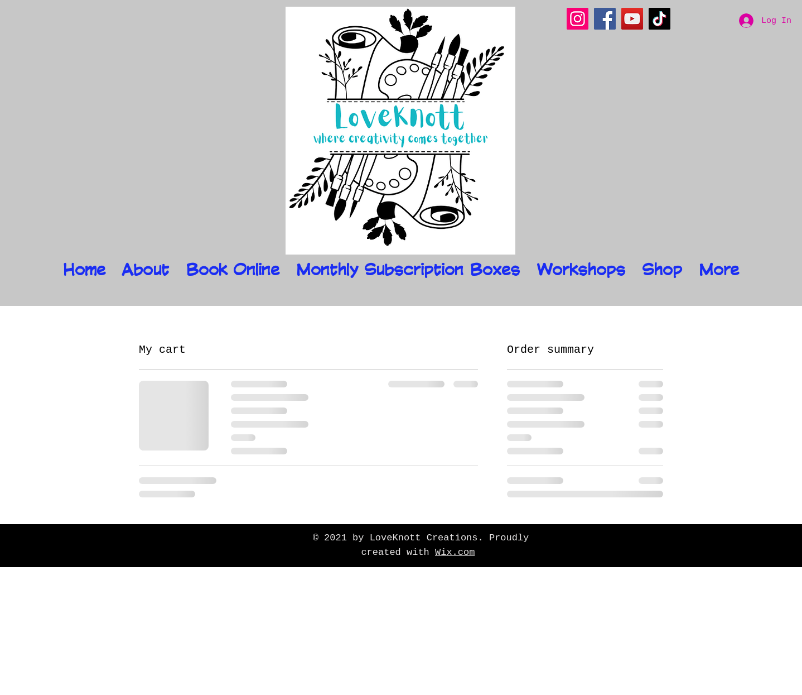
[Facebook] (605, 19)
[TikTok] (659, 19)
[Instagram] (577, 19)
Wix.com (455, 552)
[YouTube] (632, 19)
